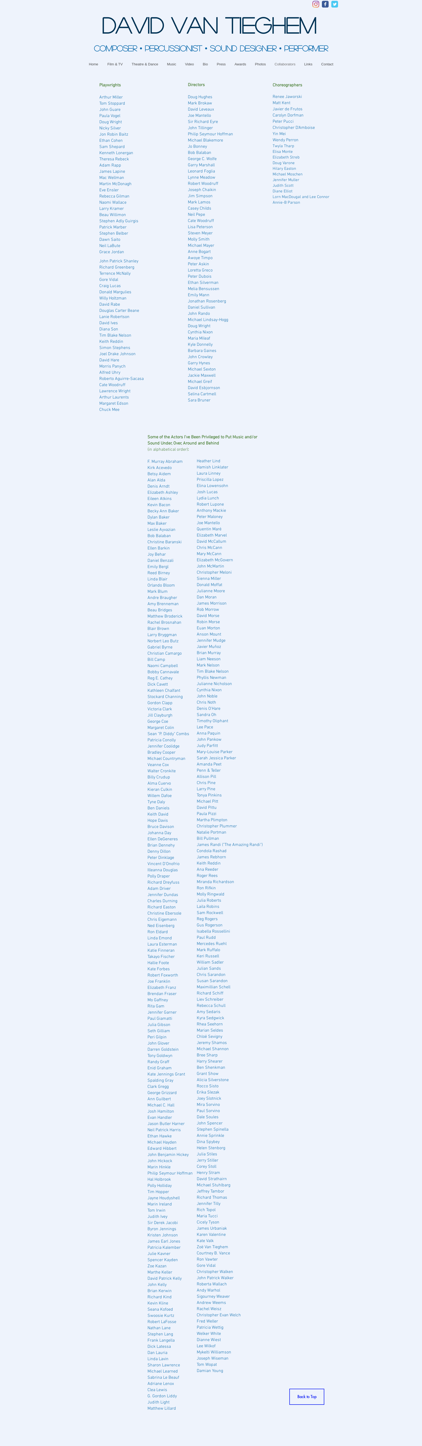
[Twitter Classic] (334, 4)
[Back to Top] (306, 1397)
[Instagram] (315, 4)
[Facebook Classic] (325, 4)
